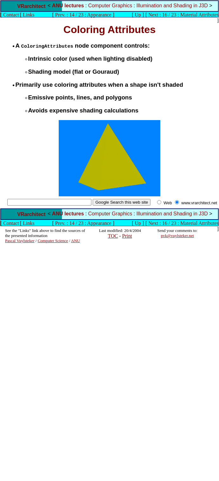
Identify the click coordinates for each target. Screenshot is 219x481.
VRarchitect (31, 6)
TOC (113, 236)
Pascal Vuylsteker (20, 240)
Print (127, 236)
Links (28, 14)
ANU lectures (68, 5)
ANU (75, 240)
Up (138, 14)
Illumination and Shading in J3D (172, 5)
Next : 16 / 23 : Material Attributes (183, 14)
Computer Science (53, 240)
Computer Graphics (110, 5)
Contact (11, 14)
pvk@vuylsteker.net (177, 235)
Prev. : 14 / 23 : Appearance (83, 14)
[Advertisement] (24, 338)
